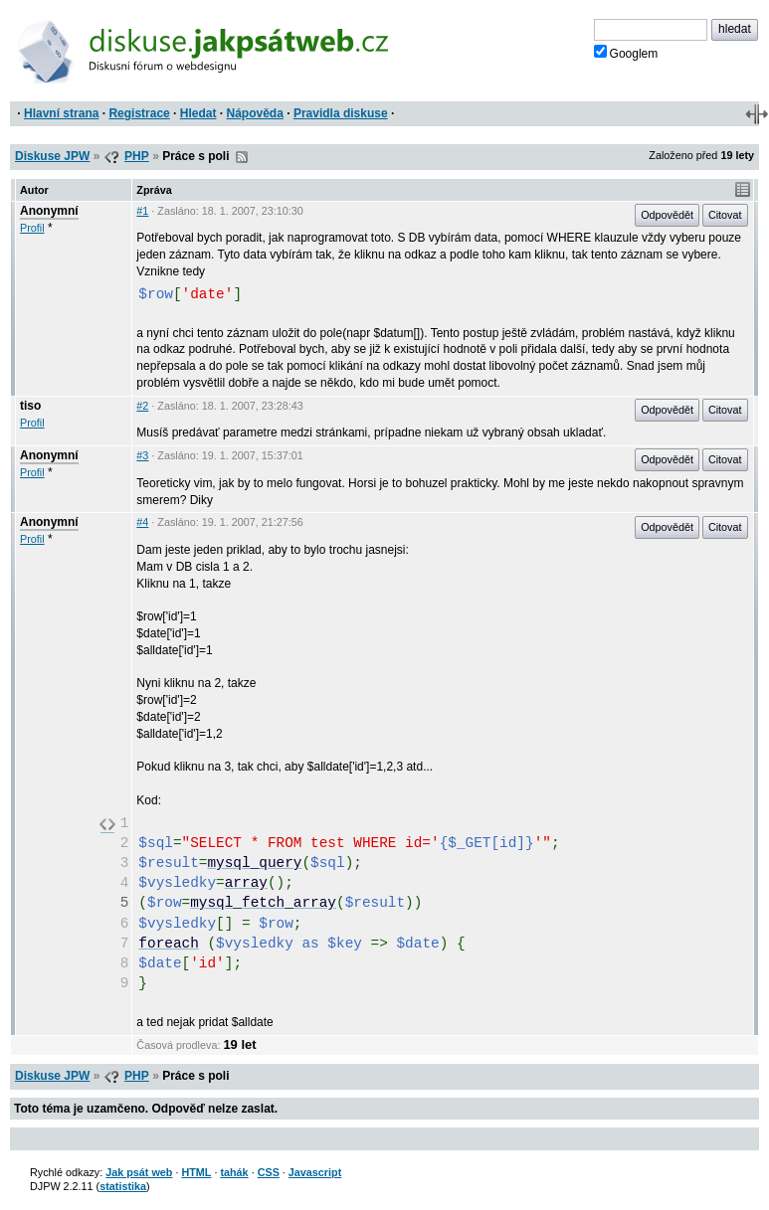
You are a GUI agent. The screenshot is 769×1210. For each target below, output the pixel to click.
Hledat (198, 113)
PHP (136, 156)
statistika (122, 1186)
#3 (142, 455)
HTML (196, 1172)
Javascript (314, 1172)
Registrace (138, 113)
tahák (234, 1172)
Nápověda (255, 113)
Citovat (725, 215)
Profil (32, 228)
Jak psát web (138, 1172)
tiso (30, 406)
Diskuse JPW (52, 156)
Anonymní (49, 211)
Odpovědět (667, 215)
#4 (142, 522)
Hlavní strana (61, 113)
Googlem (626, 53)
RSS (242, 157)
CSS (269, 1172)
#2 (142, 406)
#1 (142, 211)
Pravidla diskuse (340, 113)
